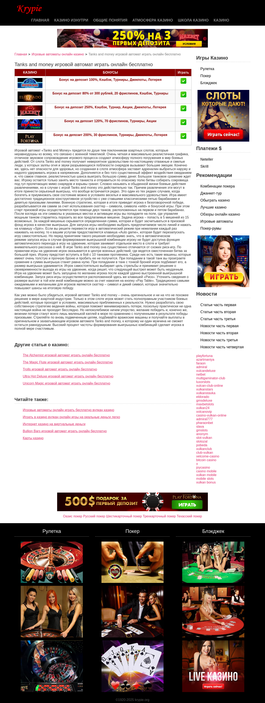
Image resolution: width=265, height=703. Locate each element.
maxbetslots (205, 404)
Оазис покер (72, 516)
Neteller (206, 159)
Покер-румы (210, 228)
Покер (205, 76)
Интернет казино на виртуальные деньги (54, 424)
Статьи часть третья (217, 319)
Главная (40, 20)
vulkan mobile (206, 475)
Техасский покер (189, 516)
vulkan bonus (206, 482)
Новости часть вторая (219, 333)
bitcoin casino (206, 460)
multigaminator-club (210, 378)
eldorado (202, 397)
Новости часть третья (219, 340)
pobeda (201, 445)
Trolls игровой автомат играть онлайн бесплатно (60, 369)
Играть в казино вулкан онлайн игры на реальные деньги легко (71, 417)
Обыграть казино (215, 200)
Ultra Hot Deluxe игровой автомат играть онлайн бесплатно (68, 376)
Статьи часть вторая (218, 312)
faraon (201, 363)
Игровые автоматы (216, 221)
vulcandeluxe (206, 370)
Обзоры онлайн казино (220, 214)
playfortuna (204, 356)
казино (221, 20)
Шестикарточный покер (124, 516)
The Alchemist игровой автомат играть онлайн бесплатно (66, 355)
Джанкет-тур (211, 193)
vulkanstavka (206, 393)
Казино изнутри (71, 20)
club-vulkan (204, 452)
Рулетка (207, 69)
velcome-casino (207, 456)
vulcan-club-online (209, 385)
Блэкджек (208, 83)
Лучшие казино (213, 207)
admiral (201, 367)
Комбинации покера (217, 186)
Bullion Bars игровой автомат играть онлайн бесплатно (65, 431)
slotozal (201, 441)
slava (200, 426)
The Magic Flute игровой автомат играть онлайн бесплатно (68, 362)
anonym (202, 434)
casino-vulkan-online (211, 415)
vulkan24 (203, 408)
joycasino (203, 467)
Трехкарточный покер (159, 516)
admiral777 (204, 419)
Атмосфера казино (152, 20)
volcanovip (204, 411)
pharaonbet (204, 423)
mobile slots (205, 478)
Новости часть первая (219, 326)
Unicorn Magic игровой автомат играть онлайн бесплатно (66, 383)
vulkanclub (204, 449)
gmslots (202, 430)
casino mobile (206, 471)
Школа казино (193, 20)
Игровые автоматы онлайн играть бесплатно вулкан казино (68, 410)
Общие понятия (110, 20)
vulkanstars (204, 389)
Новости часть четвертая (222, 347)
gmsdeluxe (204, 400)
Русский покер (94, 516)
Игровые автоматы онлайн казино (58, 54)
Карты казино (33, 438)
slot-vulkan (204, 437)
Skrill (204, 166)
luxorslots (203, 382)
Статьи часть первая (218, 305)
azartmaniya (205, 359)
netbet (200, 374)
